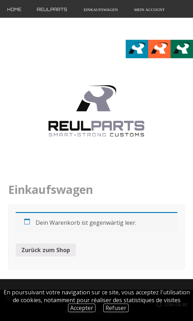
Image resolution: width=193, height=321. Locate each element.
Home (14, 9)
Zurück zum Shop (45, 250)
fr (164, 28)
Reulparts (52, 9)
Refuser (115, 308)
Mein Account (149, 9)
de (187, 28)
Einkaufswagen (100, 9)
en (176, 28)
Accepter (81, 308)
